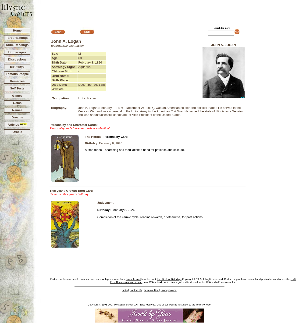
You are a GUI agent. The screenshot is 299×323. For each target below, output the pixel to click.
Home (17, 30)
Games (17, 95)
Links (125, 290)
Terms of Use (151, 290)
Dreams (17, 117)
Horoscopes (17, 52)
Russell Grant (133, 279)
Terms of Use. (203, 304)
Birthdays (17, 66)
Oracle (17, 132)
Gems (17, 103)
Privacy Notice (169, 290)
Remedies (17, 81)
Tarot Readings (17, 37)
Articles (17, 124)
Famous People (17, 74)
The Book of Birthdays (169, 279)
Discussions (17, 59)
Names (17, 110)
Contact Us (136, 290)
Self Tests (17, 88)
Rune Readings (17, 45)
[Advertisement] (166, 11)
